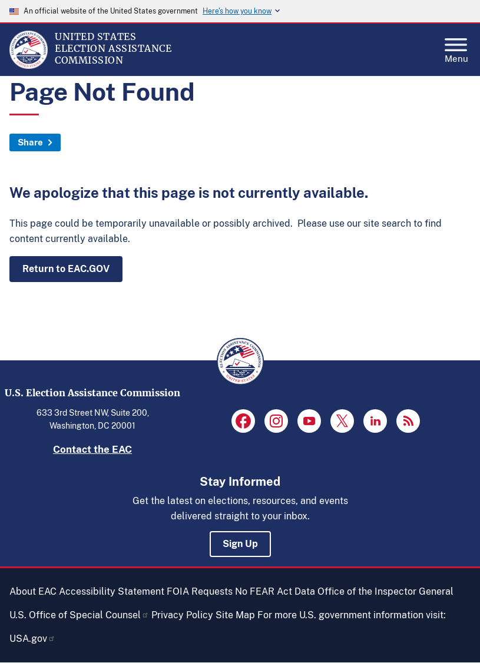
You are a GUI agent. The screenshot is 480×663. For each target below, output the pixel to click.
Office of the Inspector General (385, 591)
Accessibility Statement (111, 591)
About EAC (33, 591)
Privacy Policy (182, 615)
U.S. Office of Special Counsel (79, 615)
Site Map (235, 615)
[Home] (28, 66)
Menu (456, 47)
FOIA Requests (200, 591)
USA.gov (32, 638)
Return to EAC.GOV (66, 268)
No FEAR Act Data (275, 591)
